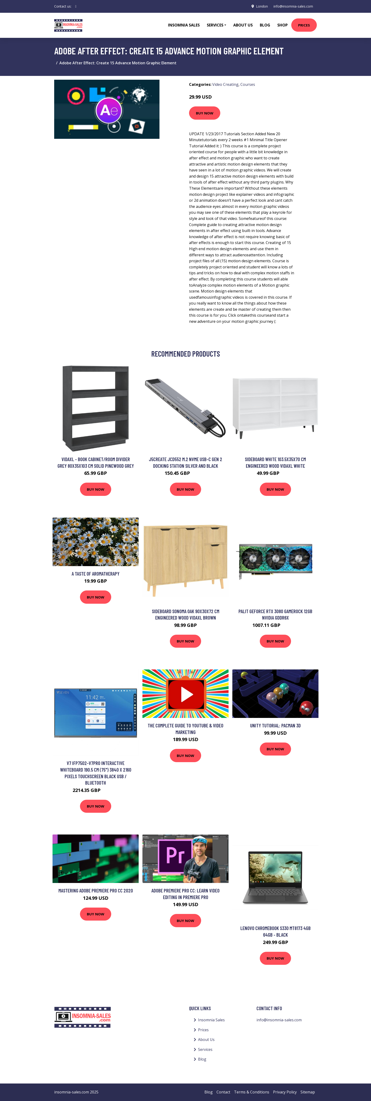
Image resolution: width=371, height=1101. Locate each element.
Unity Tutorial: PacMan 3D (275, 725)
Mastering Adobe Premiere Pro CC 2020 (95, 890)
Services (205, 1049)
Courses (247, 84)
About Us (243, 25)
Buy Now (204, 113)
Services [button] (215, 25)
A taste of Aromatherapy (95, 574)
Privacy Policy (285, 1092)
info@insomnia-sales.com (293, 6)
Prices (304, 25)
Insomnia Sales (184, 25)
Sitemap (307, 1092)
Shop (282, 25)
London (262, 6)
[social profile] (75, 6)
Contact (223, 1092)
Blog (265, 25)
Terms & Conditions (251, 1092)
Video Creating (225, 84)
